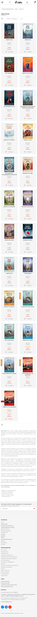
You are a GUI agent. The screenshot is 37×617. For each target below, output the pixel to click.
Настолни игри (4, 575)
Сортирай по (9, 18)
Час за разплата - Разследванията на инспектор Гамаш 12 (9, 174)
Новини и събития (5, 528)
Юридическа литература (6, 566)
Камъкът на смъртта (9, 306)
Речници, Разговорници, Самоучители (9, 564)
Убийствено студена (28, 339)
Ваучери (3, 568)
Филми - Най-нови (5, 571)
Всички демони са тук (9, 106)
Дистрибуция (4, 542)
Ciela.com (16, 591)
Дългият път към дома (9, 206)
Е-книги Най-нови (5, 573)
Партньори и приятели (6, 530)
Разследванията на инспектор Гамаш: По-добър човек (27, 107)
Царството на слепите (9, 139)
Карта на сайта (20, 612)
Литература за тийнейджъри (7, 561)
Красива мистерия (9, 239)
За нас (2, 521)
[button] (6, 52)
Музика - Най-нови (5, 570)
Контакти (3, 543)
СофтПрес (9, 44)
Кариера (3, 540)
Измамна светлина (27, 239)
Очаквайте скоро (5, 553)
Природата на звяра (28, 173)
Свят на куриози (9, 73)
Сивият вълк (28, 39)
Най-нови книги (4, 551)
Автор (16, 9)
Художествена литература (7, 554)
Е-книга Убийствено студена (9, 373)
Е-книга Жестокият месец (28, 306)
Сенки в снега (9, 273)
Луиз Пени (9, 42)
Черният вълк (9, 39)
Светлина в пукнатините (28, 206)
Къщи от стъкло (28, 139)
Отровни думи (27, 273)
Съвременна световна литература (9, 558)
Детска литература (5, 559)
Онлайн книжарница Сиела (7, 9)
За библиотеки (4, 532)
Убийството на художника (9, 406)
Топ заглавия (4, 549)
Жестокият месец (9, 339)
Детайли (10, 418)
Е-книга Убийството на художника (27, 373)
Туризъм (3, 563)
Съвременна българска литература (9, 556)
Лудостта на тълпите (27, 73)
